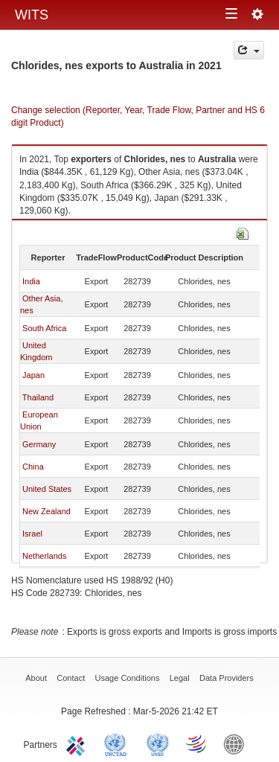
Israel (32, 533)
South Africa (44, 328)
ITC (78, 743)
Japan (33, 375)
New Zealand (46, 511)
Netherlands (44, 555)
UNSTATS (158, 743)
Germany (39, 444)
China (33, 466)
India (31, 281)
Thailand (38, 397)
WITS (31, 14)
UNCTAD (118, 743)
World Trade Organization (197, 743)
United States (46, 488)
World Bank (237, 743)
